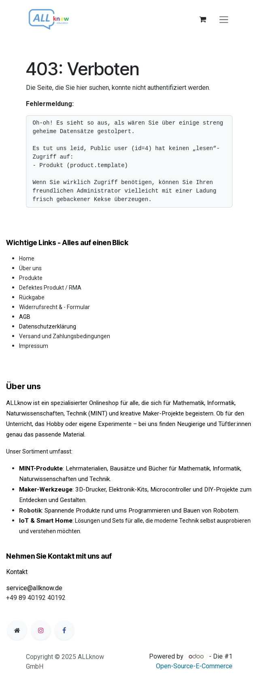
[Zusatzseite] (17, 630)
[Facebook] (64, 630)
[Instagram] (41, 630)
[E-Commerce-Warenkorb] (203, 19)
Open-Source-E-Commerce (194, 666)
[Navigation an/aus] (223, 20)
